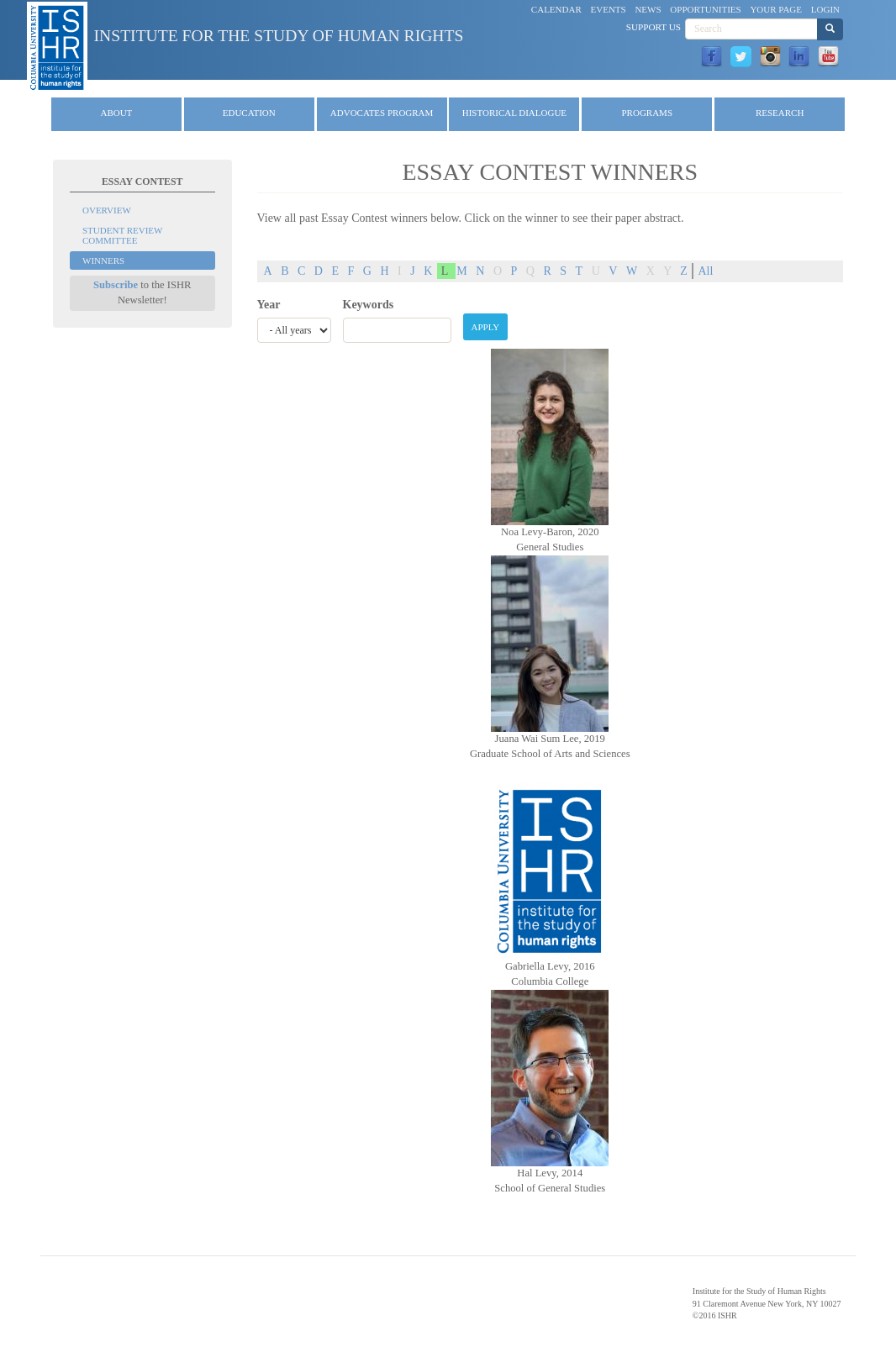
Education (249, 113)
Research (780, 113)
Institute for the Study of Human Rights (279, 36)
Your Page (776, 9)
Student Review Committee (122, 235)
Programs (647, 113)
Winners (103, 260)
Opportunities (705, 9)
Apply (486, 327)
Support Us (653, 27)
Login (825, 9)
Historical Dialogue (514, 113)
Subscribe (115, 285)
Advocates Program (382, 113)
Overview (106, 210)
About (116, 113)
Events (608, 9)
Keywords (368, 304)
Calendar (556, 9)
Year (269, 304)
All (705, 271)
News (648, 9)
